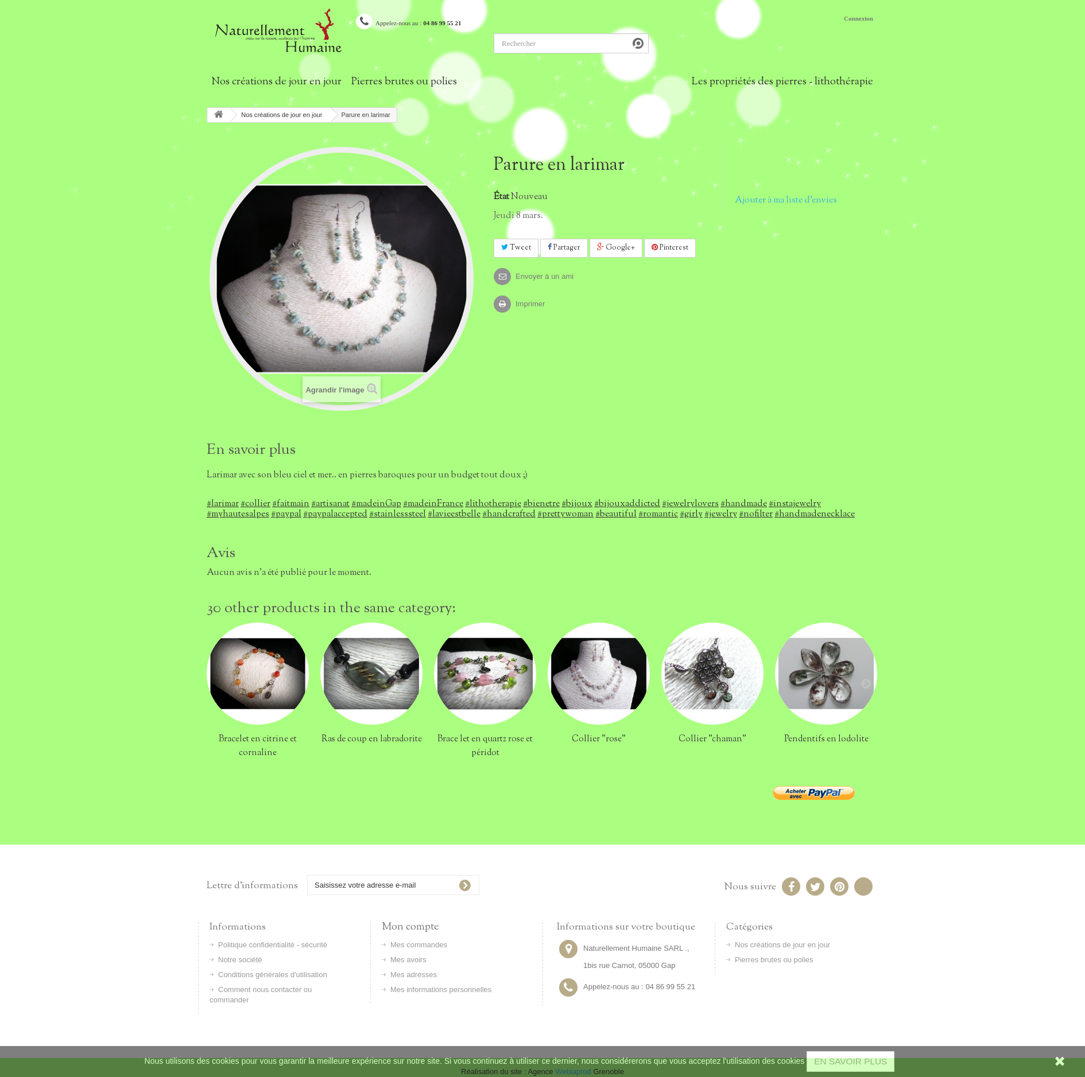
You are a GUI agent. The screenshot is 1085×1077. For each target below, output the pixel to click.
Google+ (616, 248)
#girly (691, 514)
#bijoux (576, 503)
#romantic (658, 514)
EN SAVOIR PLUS (850, 1061)
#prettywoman (565, 514)
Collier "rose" (599, 739)
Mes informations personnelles (440, 989)
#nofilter (756, 514)
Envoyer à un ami (545, 276)
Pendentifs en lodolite (826, 739)
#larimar (223, 503)
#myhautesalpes (238, 514)
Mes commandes (418, 944)
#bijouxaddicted (627, 503)
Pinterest (670, 248)
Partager (564, 248)
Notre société (240, 959)
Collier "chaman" (712, 739)
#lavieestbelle (454, 514)
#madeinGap (376, 503)
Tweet (516, 248)
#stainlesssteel (397, 514)
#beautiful (616, 514)
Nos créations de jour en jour (276, 82)
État (501, 197)
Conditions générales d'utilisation (272, 974)
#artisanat (330, 503)
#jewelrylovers (690, 503)
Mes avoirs (408, 959)
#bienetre (541, 503)
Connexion (858, 18)
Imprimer (530, 304)
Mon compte (410, 927)
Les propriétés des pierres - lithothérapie (782, 82)
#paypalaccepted (335, 514)
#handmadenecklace (814, 514)
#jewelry (720, 514)
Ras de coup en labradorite (371, 739)
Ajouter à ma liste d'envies (786, 200)
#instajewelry (795, 503)
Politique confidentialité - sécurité (272, 944)
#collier (255, 503)
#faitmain (290, 503)
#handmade (743, 503)
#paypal (286, 514)
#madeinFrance (433, 503)
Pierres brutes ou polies (404, 82)
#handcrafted (509, 514)
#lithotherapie (493, 503)
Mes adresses (413, 974)
